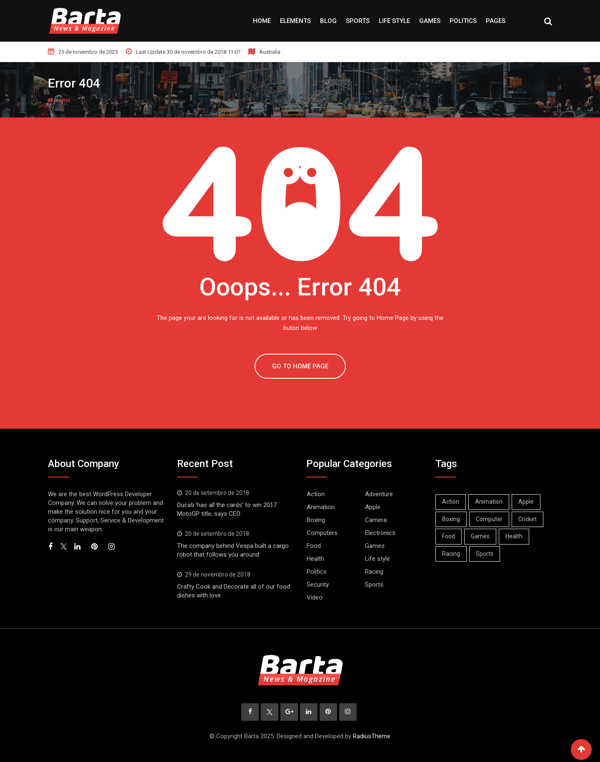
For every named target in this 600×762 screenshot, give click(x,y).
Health (315, 558)
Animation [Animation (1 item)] (488, 501)
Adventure (379, 494)
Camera (376, 520)
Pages (495, 21)
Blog (328, 21)
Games (429, 21)
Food (314, 546)
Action (316, 494)
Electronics (380, 533)
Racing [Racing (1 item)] (451, 553)
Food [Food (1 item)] (448, 536)
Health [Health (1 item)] (513, 536)
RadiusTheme (371, 736)
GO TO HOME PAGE (300, 366)
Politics (463, 21)
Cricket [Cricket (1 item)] (527, 519)
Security (318, 584)
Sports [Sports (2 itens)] (484, 553)
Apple (372, 507)
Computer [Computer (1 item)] (489, 519)
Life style (394, 21)
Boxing (316, 520)
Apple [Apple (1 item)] (526, 501)
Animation (321, 507)
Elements (295, 21)
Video (314, 597)
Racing (374, 571)
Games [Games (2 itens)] (480, 536)
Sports (358, 21)
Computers (322, 533)
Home (262, 21)
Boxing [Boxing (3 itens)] (451, 519)
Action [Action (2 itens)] (450, 501)
